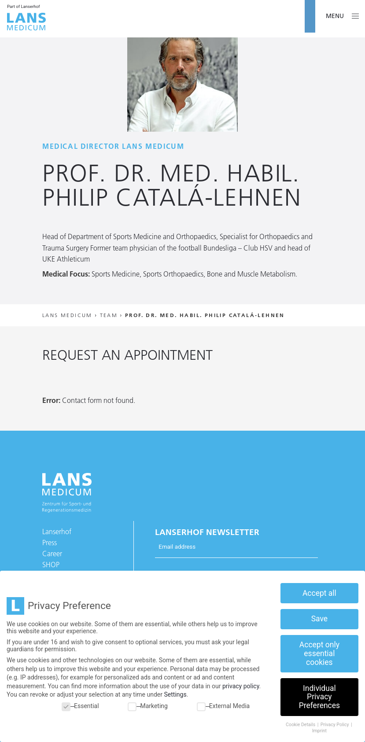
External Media (223, 705)
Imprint (319, 731)
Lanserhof (56, 531)
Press (49, 542)
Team (109, 315)
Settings (175, 694)
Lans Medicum (67, 315)
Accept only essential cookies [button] (319, 653)
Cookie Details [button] (301, 724)
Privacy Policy (335, 724)
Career (52, 553)
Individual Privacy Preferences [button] (319, 697)
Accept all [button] (319, 593)
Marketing (148, 705)
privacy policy (240, 686)
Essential (80, 705)
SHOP (50, 564)
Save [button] (319, 618)
